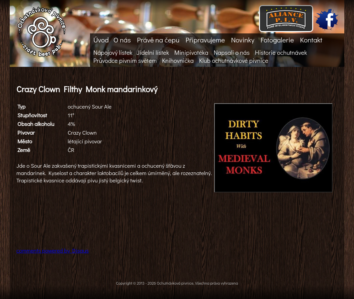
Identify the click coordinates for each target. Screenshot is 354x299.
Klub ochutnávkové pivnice (233, 60)
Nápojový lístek (112, 52)
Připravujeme (205, 39)
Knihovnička (178, 60)
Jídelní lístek (153, 52)
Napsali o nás (232, 52)
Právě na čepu (158, 39)
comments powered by (52, 250)
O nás (122, 39)
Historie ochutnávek (281, 52)
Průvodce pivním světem (125, 60)
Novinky (242, 39)
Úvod (101, 39)
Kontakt (311, 39)
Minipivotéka (191, 52)
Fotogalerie (277, 39)
